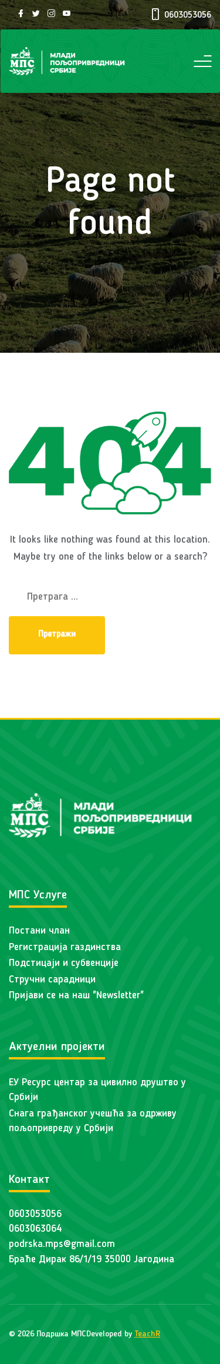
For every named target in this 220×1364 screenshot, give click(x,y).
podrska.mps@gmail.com (62, 1244)
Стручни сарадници (52, 980)
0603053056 (35, 1214)
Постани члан (39, 931)
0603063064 (35, 1229)
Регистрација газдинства (65, 947)
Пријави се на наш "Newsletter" (76, 996)
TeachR (147, 1334)
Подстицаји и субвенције (64, 963)
